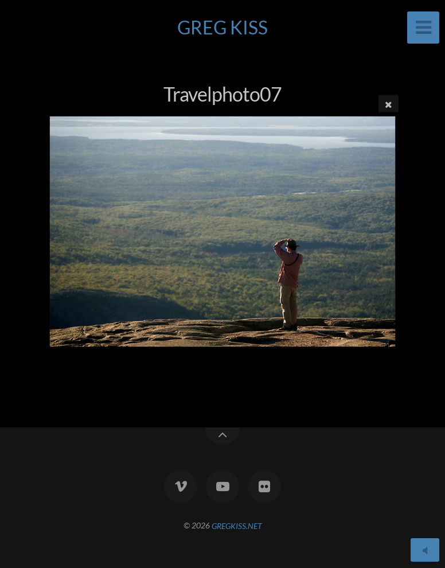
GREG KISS (222, 27)
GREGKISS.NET (237, 525)
